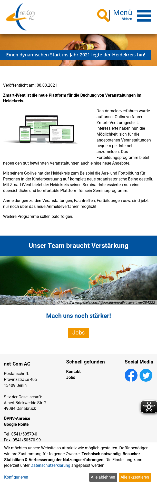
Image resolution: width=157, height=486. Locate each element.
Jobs (78, 332)
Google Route (16, 424)
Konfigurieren (16, 477)
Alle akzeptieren (135, 477)
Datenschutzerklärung (50, 465)
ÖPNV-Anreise (17, 418)
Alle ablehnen (103, 477)
